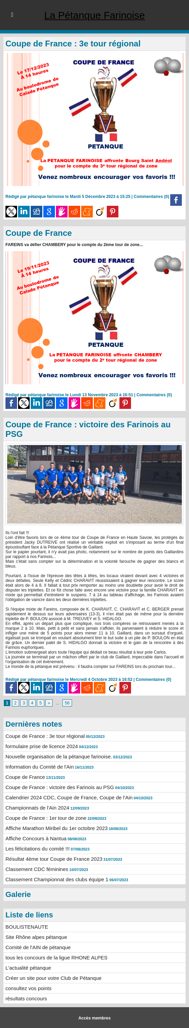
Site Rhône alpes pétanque (34, 938)
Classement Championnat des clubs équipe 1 (53, 881)
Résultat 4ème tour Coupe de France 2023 (50, 861)
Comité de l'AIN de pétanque (36, 948)
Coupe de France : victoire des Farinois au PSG (56, 792)
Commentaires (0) (152, 196)
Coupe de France (38, 233)
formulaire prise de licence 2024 (39, 752)
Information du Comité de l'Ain (37, 772)
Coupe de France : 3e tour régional (73, 43)
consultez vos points (26, 987)
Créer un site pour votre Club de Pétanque (50, 978)
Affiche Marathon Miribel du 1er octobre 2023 (53, 831)
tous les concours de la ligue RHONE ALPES (53, 958)
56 (66, 710)
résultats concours (24, 997)
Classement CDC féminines (34, 871)
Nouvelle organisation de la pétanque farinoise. (55, 762)
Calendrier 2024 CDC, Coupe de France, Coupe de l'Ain (64, 802)
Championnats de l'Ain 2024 (35, 812)
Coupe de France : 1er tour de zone (43, 822)
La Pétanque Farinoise (94, 15)
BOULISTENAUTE (25, 928)
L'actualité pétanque (26, 968)
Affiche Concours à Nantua (33, 841)
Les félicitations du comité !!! (35, 851)
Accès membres (94, 1017)
